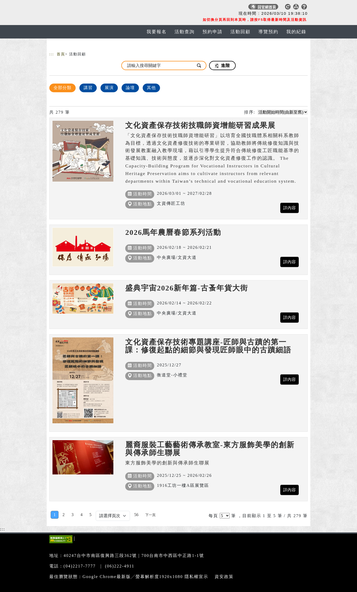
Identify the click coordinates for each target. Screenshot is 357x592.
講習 (88, 87)
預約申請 (212, 31)
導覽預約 (268, 31)
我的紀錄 (296, 31)
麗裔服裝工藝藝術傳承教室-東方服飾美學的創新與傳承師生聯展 (209, 449)
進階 (222, 65)
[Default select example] (113, 516)
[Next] (150, 515)
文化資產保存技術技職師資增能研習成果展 (200, 125)
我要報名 (157, 31)
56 (136, 514)
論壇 (130, 87)
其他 (151, 87)
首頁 (61, 54)
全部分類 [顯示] (62, 87)
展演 (109, 87)
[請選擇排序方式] (282, 112)
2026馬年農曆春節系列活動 (173, 232)
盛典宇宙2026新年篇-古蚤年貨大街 (186, 288)
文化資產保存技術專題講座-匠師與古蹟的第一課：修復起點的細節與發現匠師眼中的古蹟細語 (208, 346)
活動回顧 (240, 31)
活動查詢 (185, 31)
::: (51, 54)
